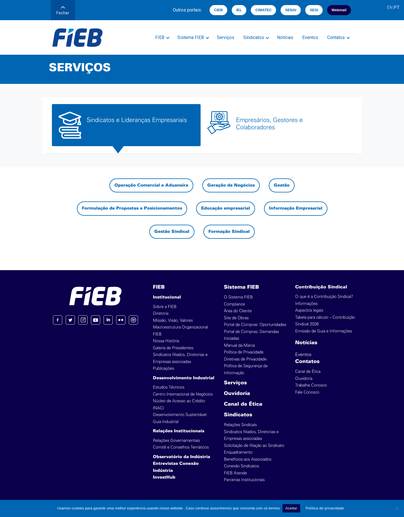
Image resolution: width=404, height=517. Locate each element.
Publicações (163, 368)
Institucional (167, 297)
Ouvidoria (237, 393)
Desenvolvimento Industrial (183, 378)
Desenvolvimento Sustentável (179, 415)
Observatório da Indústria (181, 457)
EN (389, 7)
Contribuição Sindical (321, 287)
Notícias (285, 37)
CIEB (218, 10)
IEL (239, 10)
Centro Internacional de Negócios (183, 394)
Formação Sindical (229, 232)
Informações (306, 304)
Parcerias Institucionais (244, 480)
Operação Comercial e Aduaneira (151, 185)
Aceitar (291, 508)
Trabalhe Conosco (311, 385)
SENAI (290, 10)
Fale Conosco (307, 392)
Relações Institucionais (178, 431)
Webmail (339, 10)
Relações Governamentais (176, 440)
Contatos (336, 37)
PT (397, 7)
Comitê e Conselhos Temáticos (181, 447)
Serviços (225, 37)
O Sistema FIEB (238, 297)
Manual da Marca (239, 345)
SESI (314, 10)
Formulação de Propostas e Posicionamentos (132, 208)
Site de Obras (236, 318)
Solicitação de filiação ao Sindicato (254, 446)
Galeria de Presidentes (173, 348)
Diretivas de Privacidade (245, 359)
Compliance (234, 304)
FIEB (159, 37)
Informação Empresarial (295, 208)
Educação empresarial (225, 208)
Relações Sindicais (240, 425)
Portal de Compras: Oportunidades (255, 325)
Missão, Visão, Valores (173, 320)
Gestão (282, 185)
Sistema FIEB (190, 37)
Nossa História (166, 341)
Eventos (310, 37)
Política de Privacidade (243, 352)
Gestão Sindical (171, 232)
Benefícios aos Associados (247, 459)
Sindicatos (253, 37)
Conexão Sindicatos (241, 466)
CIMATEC (263, 10)
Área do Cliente (238, 311)
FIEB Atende (235, 473)
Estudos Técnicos (168, 387)
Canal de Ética (243, 404)
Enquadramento (238, 452)
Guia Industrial (165, 422)
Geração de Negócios (231, 185)
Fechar (62, 10)
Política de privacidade (325, 508)
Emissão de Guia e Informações (323, 331)
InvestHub (164, 477)
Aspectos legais (309, 310)
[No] (397, 508)
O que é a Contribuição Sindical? (324, 297)
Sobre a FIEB (164, 307)
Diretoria (160, 313)
